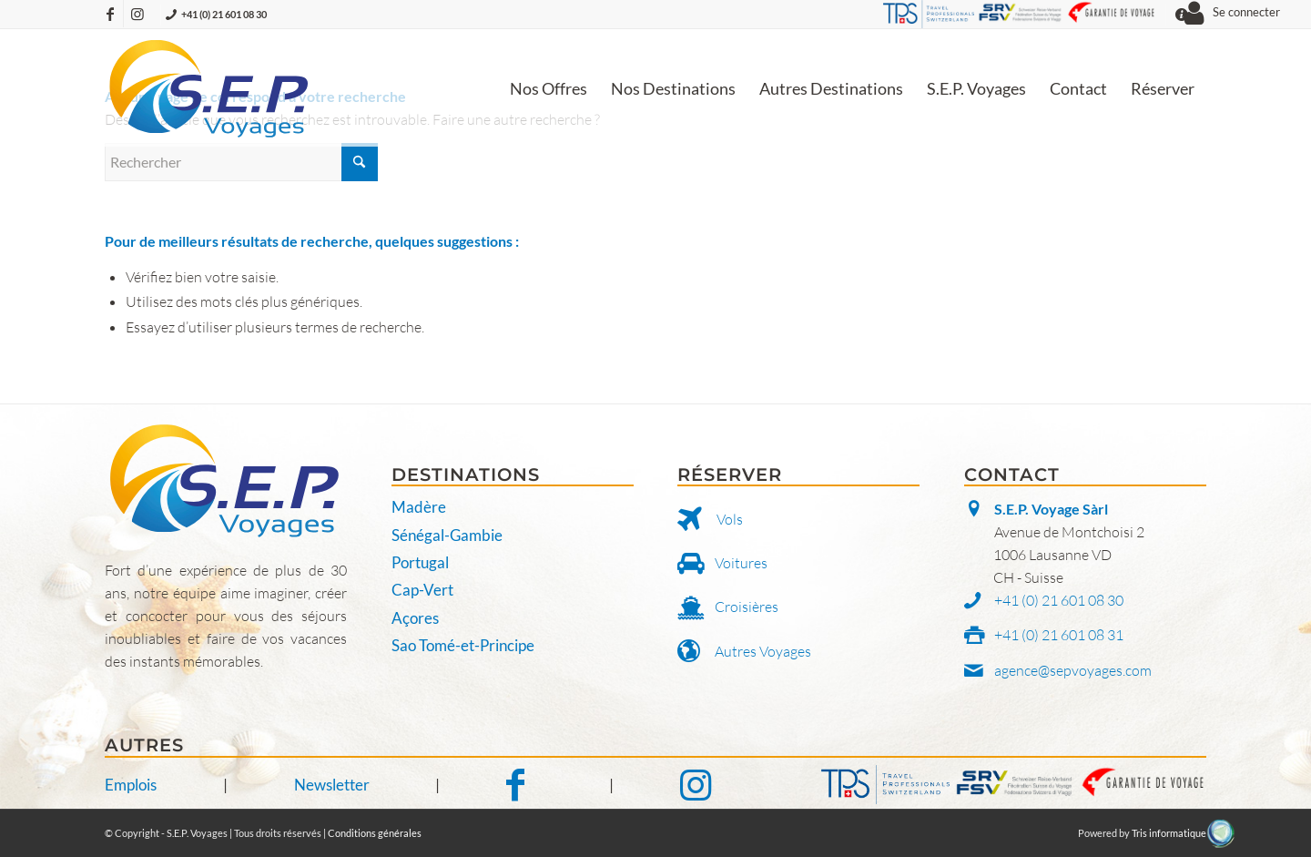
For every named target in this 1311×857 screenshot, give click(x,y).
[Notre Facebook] (524, 784)
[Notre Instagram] (695, 784)
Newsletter (332, 784)
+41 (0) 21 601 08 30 (224, 14)
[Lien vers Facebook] (110, 13)
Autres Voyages (763, 651)
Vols (729, 519)
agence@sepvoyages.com (1073, 670)
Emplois (131, 784)
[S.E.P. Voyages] (210, 88)
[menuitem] (548, 88)
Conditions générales (375, 833)
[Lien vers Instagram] (137, 13)
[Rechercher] (241, 162)
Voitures (741, 563)
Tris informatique (1169, 833)
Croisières (746, 606)
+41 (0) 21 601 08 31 (1058, 635)
